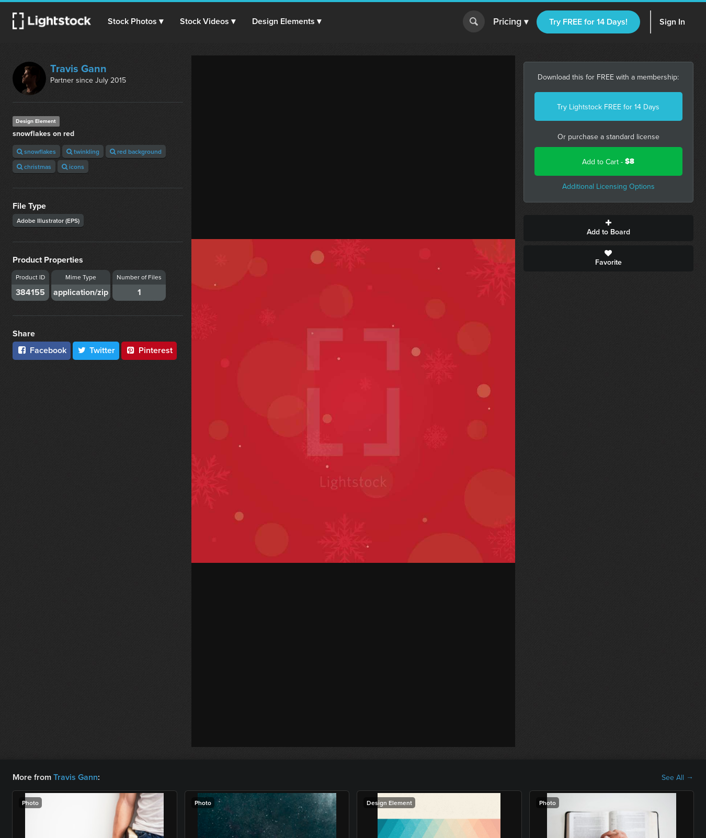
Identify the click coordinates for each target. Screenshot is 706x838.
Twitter (96, 350)
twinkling (82, 151)
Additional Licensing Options (608, 186)
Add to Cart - (608, 161)
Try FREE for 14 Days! (588, 22)
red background (136, 151)
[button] (135, 21)
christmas (34, 166)
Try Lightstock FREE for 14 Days (608, 106)
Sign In (672, 22)
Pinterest (149, 350)
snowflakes (36, 151)
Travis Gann (78, 68)
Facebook (41, 350)
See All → (677, 777)
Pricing (510, 21)
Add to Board (608, 228)
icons (73, 166)
